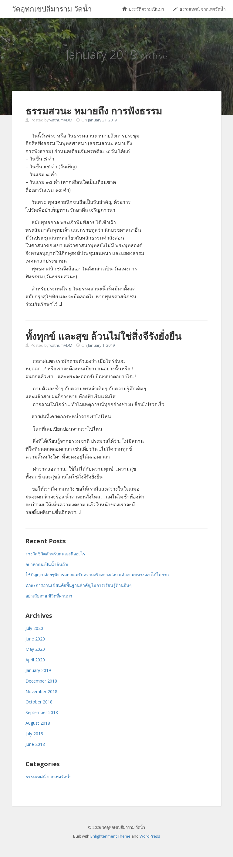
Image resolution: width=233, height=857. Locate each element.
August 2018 (37, 723)
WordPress (150, 836)
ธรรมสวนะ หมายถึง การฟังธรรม (93, 110)
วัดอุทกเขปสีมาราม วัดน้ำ (52, 9)
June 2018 (35, 744)
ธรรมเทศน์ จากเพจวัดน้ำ (199, 9)
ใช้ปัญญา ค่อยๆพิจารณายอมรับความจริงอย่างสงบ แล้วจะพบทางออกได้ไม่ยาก (97, 574)
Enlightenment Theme (110, 836)
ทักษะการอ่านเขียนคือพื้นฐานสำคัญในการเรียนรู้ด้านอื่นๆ (78, 585)
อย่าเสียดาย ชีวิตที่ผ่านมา (48, 596)
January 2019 (38, 670)
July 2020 (34, 628)
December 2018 (41, 681)
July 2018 (34, 733)
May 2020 (35, 649)
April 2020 (35, 660)
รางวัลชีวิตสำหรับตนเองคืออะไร (55, 554)
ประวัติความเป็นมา (143, 9)
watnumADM (60, 120)
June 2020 (35, 639)
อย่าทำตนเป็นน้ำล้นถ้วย (47, 564)
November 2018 (41, 691)
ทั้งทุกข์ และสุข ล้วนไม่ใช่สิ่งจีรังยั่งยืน (103, 335)
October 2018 (38, 702)
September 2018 (41, 712)
